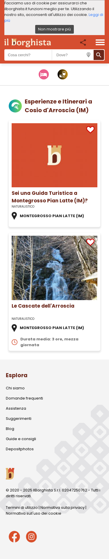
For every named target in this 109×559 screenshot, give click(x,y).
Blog (10, 428)
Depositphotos (20, 449)
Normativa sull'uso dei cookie (33, 513)
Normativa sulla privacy (62, 507)
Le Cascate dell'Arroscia (43, 305)
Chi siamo (15, 388)
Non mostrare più (54, 29)
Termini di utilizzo (22, 507)
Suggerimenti (18, 418)
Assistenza (16, 408)
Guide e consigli (21, 439)
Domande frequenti (24, 398)
